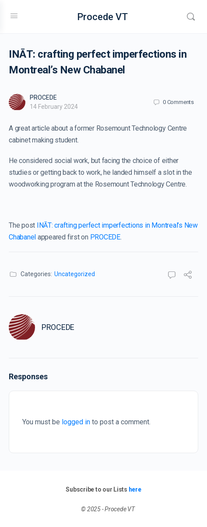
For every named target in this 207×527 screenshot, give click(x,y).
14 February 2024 (54, 106)
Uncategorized (74, 273)
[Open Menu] (14, 15)
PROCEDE (43, 97)
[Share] (187, 276)
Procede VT (102, 16)
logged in (76, 422)
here (135, 489)
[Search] (191, 16)
